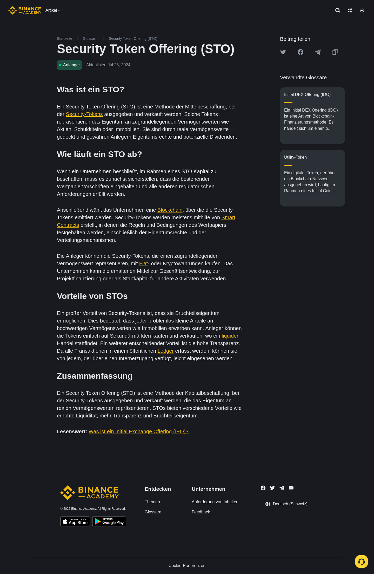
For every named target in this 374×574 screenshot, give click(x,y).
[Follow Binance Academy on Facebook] (263, 488)
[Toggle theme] (362, 10)
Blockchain (170, 210)
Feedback (201, 512)
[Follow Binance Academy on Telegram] (281, 488)
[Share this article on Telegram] (318, 52)
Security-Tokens (84, 114)
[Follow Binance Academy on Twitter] (272, 488)
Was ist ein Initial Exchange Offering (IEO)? (139, 431)
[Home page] (24, 10)
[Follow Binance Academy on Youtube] (291, 487)
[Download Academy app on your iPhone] (75, 522)
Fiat (143, 263)
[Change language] (350, 10)
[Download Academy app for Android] (109, 522)
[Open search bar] (336, 10)
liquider (230, 336)
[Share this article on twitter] (283, 52)
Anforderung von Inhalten (215, 502)
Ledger (166, 351)
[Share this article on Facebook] (300, 52)
